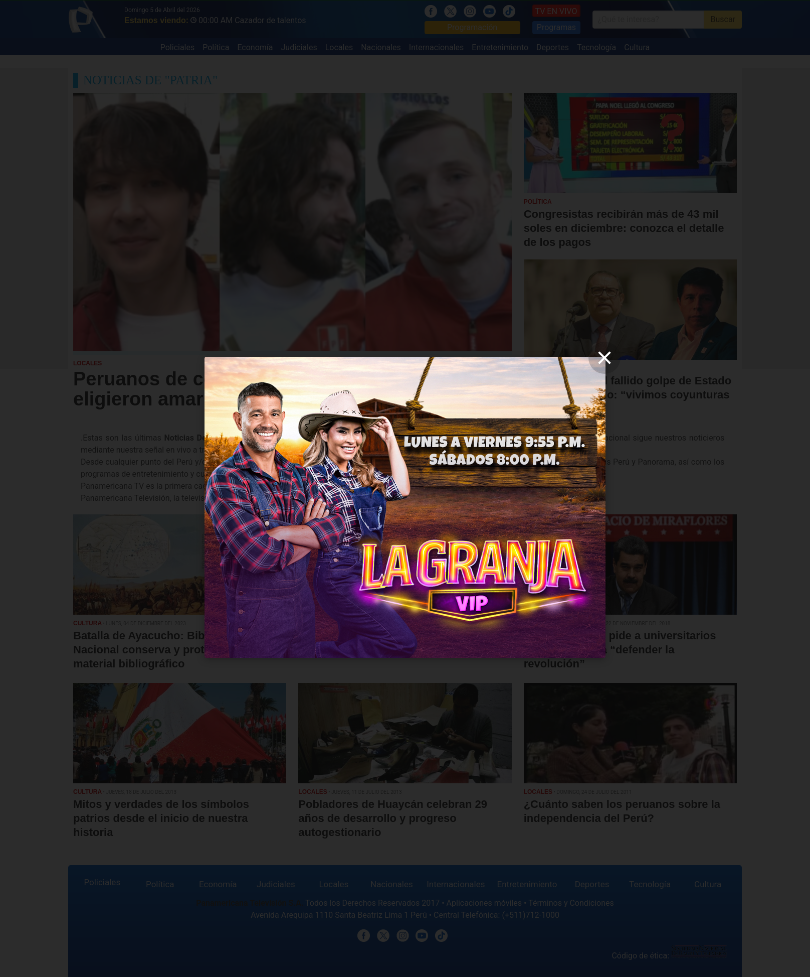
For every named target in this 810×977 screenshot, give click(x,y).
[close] (604, 358)
